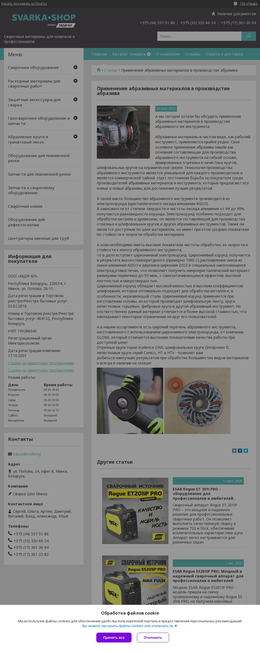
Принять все (114, 638)
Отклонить (153, 638)
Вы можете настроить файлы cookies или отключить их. (128, 626)
